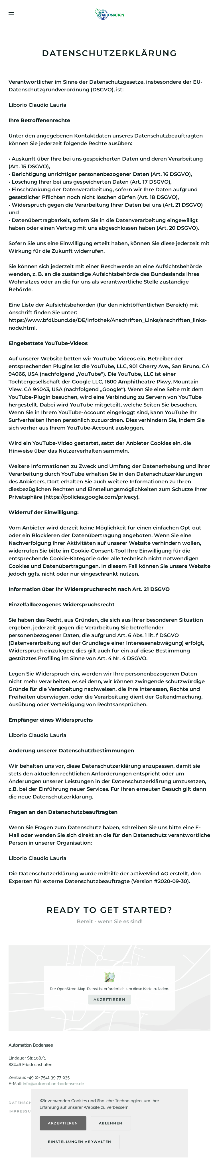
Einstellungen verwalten (79, 1142)
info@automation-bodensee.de (53, 1083)
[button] (11, 14)
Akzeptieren (110, 999)
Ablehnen (111, 1123)
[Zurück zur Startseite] (109, 14)
